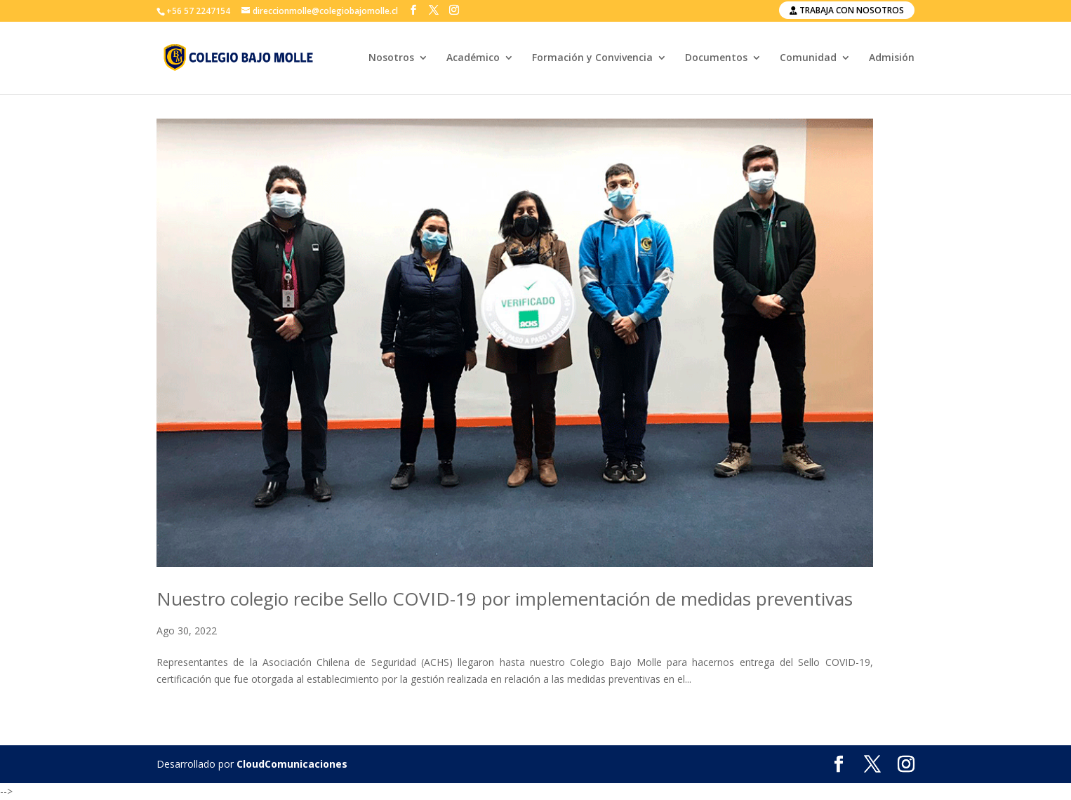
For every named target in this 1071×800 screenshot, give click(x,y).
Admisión (891, 58)
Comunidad (808, 58)
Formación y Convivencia (592, 58)
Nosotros (391, 58)
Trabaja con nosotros (847, 10)
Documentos (716, 58)
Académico (473, 58)
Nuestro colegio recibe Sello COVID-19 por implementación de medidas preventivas (505, 598)
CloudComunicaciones (292, 764)
